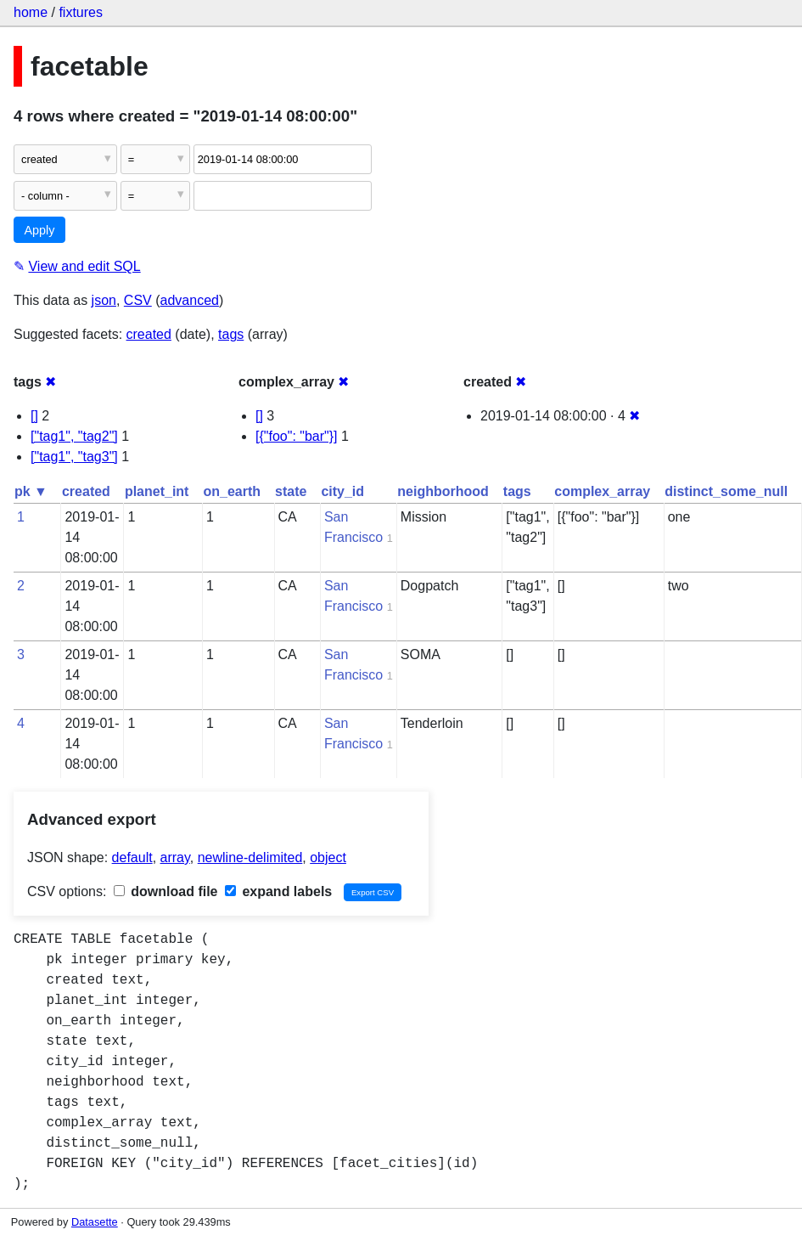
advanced (189, 300)
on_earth (232, 491)
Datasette (94, 1222)
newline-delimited (250, 857)
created (148, 334)
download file (166, 891)
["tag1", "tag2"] (74, 436)
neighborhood (443, 491)
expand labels (278, 891)
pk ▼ (31, 491)
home (31, 12)
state (290, 491)
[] (34, 416)
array (175, 857)
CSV (138, 300)
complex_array (602, 491)
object (328, 857)
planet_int (157, 491)
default (132, 857)
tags (231, 334)
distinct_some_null (726, 491)
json (104, 300)
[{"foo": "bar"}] (296, 436)
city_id (342, 491)
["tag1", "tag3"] (74, 456)
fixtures (81, 12)
